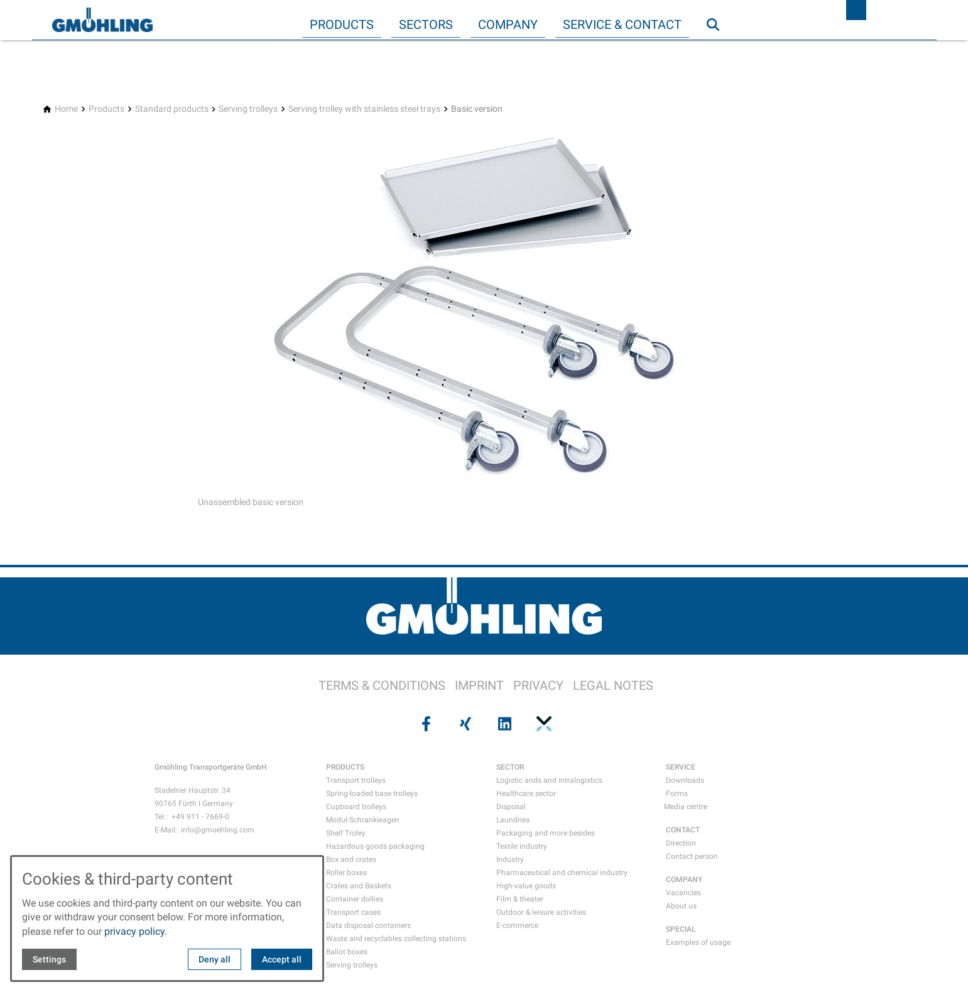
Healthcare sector (526, 793)
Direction (681, 843)
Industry (510, 859)
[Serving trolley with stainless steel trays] (364, 109)
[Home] (66, 109)
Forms (677, 793)
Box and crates (351, 859)
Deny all (214, 959)
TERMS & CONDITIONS (381, 685)
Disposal (511, 806)
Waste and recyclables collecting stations (396, 938)
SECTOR (510, 767)
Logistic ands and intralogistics (549, 780)
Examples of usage (698, 942)
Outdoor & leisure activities (541, 912)
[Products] (106, 109)
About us (681, 906)
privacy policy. (135, 931)
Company (508, 24)
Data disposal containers (368, 925)
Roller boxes (346, 872)
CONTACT (683, 830)
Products (342, 24)
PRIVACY (538, 685)
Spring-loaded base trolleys (372, 793)
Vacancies (683, 892)
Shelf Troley (346, 833)
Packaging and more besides (545, 833)
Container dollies (354, 899)
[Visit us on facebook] (425, 724)
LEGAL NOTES (613, 685)
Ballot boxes (346, 951)
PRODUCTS (345, 767)
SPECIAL (681, 929)
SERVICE (680, 767)
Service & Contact (622, 24)
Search (719, 49)
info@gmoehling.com (217, 830)
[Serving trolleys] (248, 109)
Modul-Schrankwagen (363, 819)
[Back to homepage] (102, 20)
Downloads (685, 780)
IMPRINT (479, 685)
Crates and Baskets (358, 885)
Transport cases (353, 912)
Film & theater (519, 899)
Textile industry (521, 846)
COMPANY (684, 879)
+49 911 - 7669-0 (200, 816)
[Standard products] (172, 109)
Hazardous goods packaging (375, 846)
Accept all (282, 959)
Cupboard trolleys (356, 806)
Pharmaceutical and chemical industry (562, 872)
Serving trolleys (352, 965)
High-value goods (526, 885)
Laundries (513, 819)
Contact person (692, 856)
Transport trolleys (356, 780)
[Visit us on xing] (464, 724)
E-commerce (517, 925)
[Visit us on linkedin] (504, 724)
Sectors (426, 24)
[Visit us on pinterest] (543, 724)
